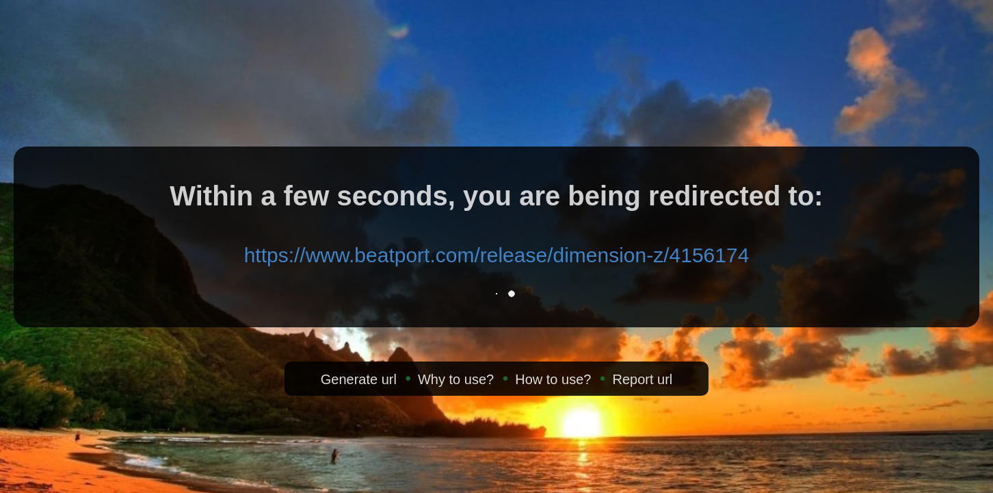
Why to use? (456, 379)
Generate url (359, 379)
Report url (642, 379)
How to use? (553, 379)
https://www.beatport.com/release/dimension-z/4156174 (497, 255)
